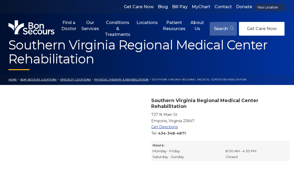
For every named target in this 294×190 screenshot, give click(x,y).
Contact (223, 6)
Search (224, 28)
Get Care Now (139, 6)
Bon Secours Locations (38, 79)
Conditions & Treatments (117, 28)
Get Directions (164, 127)
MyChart (201, 6)
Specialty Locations (75, 79)
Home (12, 79)
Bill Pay (180, 6)
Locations (147, 22)
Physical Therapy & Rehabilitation (121, 79)
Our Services (90, 25)
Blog (163, 6)
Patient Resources (174, 25)
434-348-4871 (172, 133)
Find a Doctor (68, 25)
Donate (244, 6)
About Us (197, 25)
